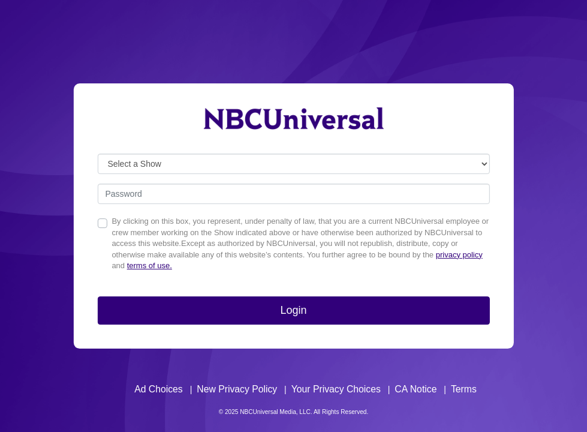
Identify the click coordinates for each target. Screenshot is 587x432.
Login (293, 310)
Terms (464, 389)
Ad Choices (158, 389)
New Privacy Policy (237, 389)
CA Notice (416, 389)
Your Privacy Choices (336, 389)
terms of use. (149, 265)
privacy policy (459, 254)
